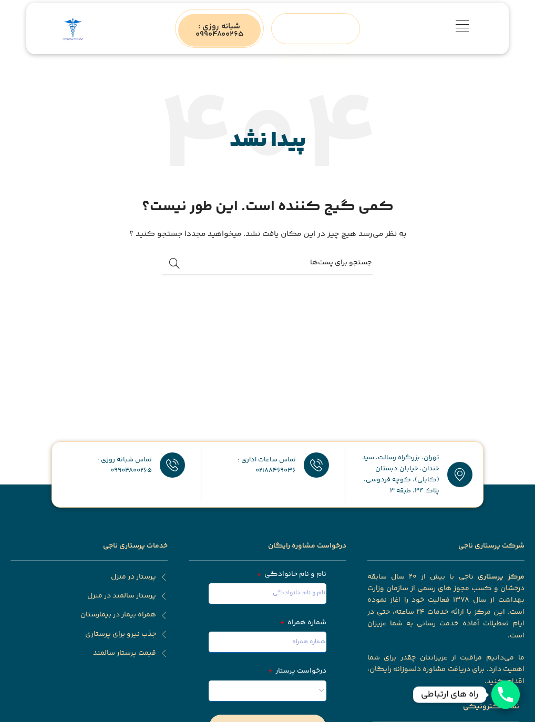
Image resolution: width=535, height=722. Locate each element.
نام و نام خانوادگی (294, 574)
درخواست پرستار (300, 671)
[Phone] (505, 694)
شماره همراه (306, 622)
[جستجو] (267, 263)
